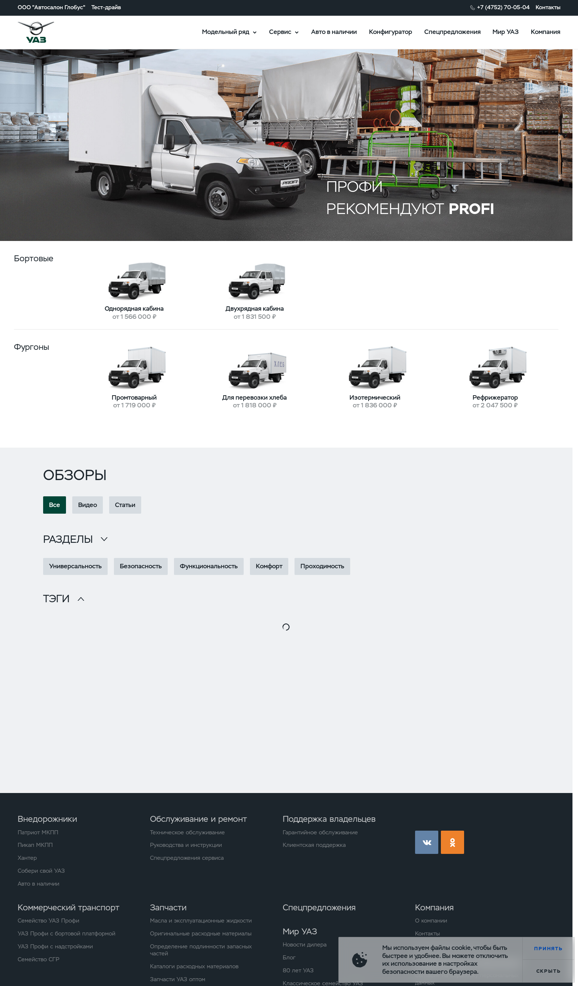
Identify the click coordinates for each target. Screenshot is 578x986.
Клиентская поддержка (314, 845)
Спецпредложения (452, 32)
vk (426, 842)
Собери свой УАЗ (41, 871)
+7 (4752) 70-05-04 (503, 7)
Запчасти (168, 907)
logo (46, 32)
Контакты (548, 7)
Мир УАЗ (505, 32)
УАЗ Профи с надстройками (55, 946)
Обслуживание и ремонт (198, 819)
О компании (431, 920)
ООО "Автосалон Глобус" (52, 7)
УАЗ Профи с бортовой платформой (66, 933)
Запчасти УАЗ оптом (177, 979)
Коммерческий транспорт (68, 907)
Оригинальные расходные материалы (200, 933)
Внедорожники (47, 819)
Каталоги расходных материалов (194, 966)
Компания (545, 32)
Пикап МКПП (35, 845)
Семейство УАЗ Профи (48, 920)
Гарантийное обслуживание (320, 832)
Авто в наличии (334, 32)
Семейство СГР (38, 959)
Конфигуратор (390, 32)
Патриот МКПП (38, 832)
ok (452, 842)
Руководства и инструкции (186, 845)
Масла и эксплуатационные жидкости (201, 920)
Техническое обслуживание (187, 832)
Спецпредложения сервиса (187, 858)
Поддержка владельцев (329, 819)
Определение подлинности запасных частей (201, 950)
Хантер (27, 858)
